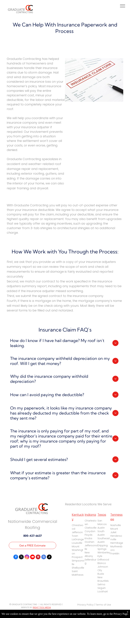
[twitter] (21, 557)
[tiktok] (49, 557)
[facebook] (15, 557)
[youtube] (32, 557)
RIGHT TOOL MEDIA (42, 607)
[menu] (122, 6)
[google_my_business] (43, 557)
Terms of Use (103, 604)
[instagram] (27, 557)
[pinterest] (38, 557)
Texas (102, 515)
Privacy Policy (85, 604)
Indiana (90, 515)
